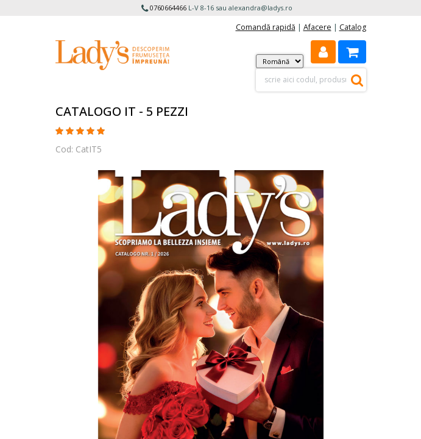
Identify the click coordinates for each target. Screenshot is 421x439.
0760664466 (168, 7)
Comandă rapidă (265, 27)
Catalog (352, 27)
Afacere (317, 27)
